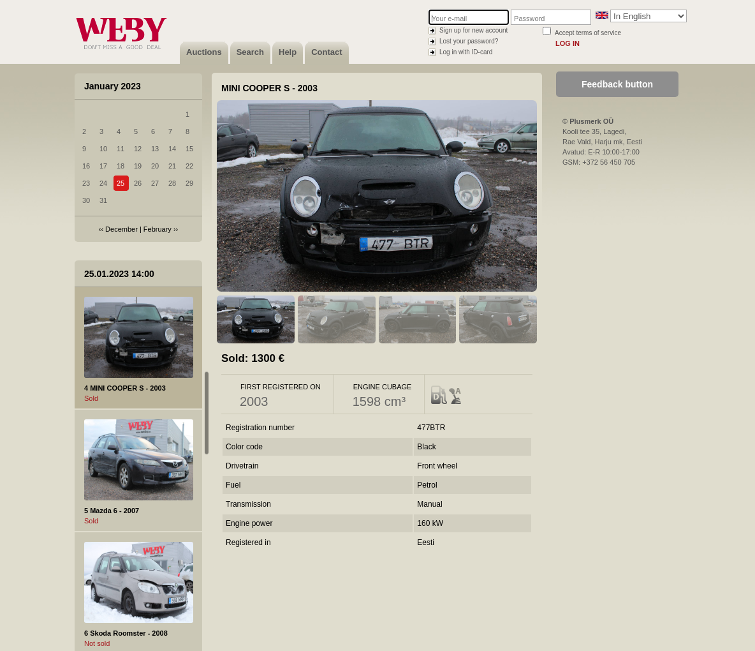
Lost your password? (468, 41)
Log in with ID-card (465, 52)
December (121, 229)
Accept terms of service (588, 32)
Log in (567, 43)
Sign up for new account (473, 30)
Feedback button (617, 84)
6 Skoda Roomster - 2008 (126, 633)
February (157, 229)
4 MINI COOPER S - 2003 (125, 388)
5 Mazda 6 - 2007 (111, 510)
